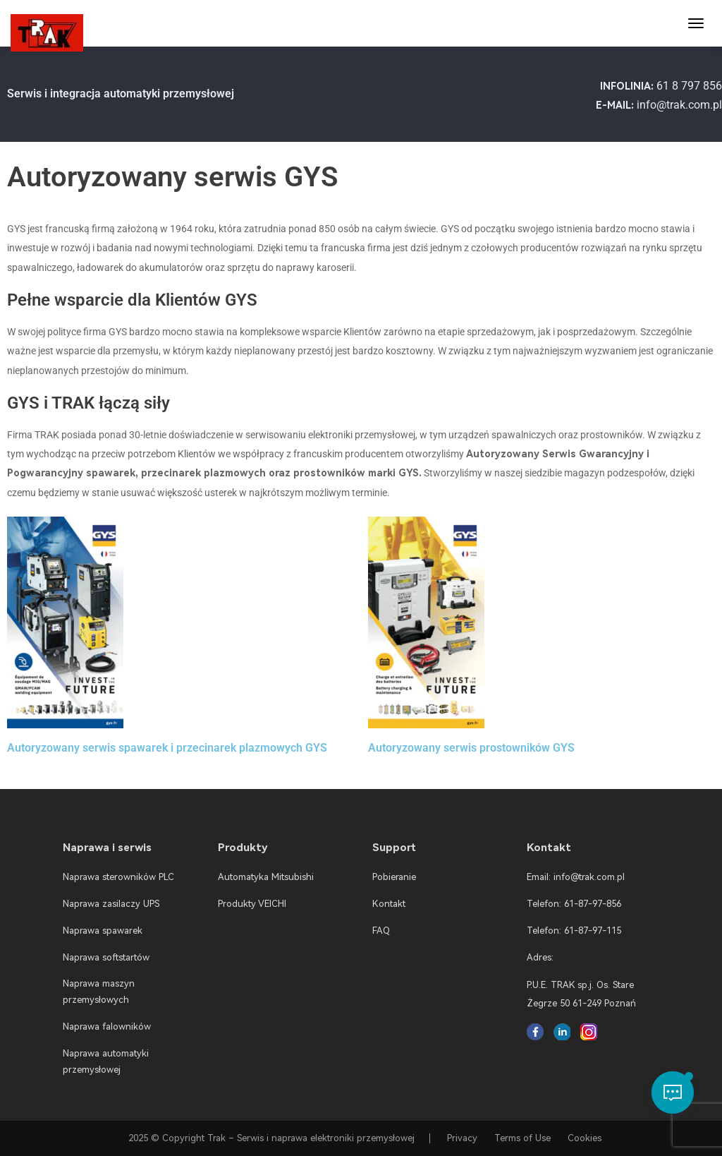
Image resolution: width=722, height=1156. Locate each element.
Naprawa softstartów (106, 957)
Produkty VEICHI (252, 903)
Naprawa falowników (107, 1026)
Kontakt (388, 903)
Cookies (584, 1138)
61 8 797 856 (689, 85)
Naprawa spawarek (102, 930)
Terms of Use (522, 1138)
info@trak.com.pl (679, 105)
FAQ (381, 930)
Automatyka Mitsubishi (266, 877)
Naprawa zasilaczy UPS (111, 903)
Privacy (462, 1138)
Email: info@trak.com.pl (576, 877)
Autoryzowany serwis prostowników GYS (471, 747)
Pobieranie (394, 877)
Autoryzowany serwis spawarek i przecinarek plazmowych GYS (167, 747)
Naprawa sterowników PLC (118, 877)
